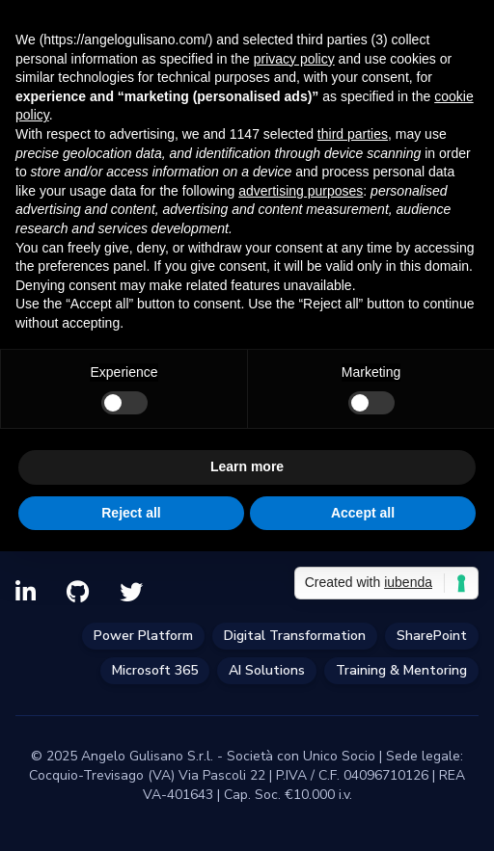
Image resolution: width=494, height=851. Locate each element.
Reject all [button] (130, 512)
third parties (352, 134)
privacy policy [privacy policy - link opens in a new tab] (294, 58)
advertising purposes (300, 191)
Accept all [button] (363, 512)
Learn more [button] (247, 466)
